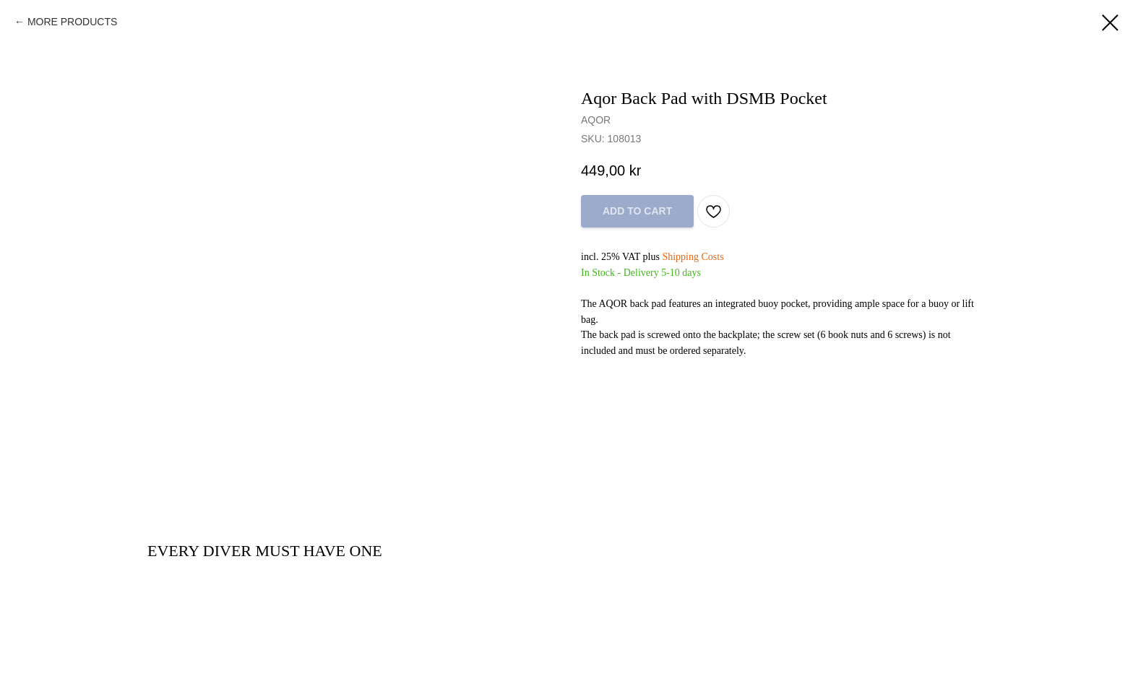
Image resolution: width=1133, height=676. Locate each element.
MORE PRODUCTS (72, 21)
